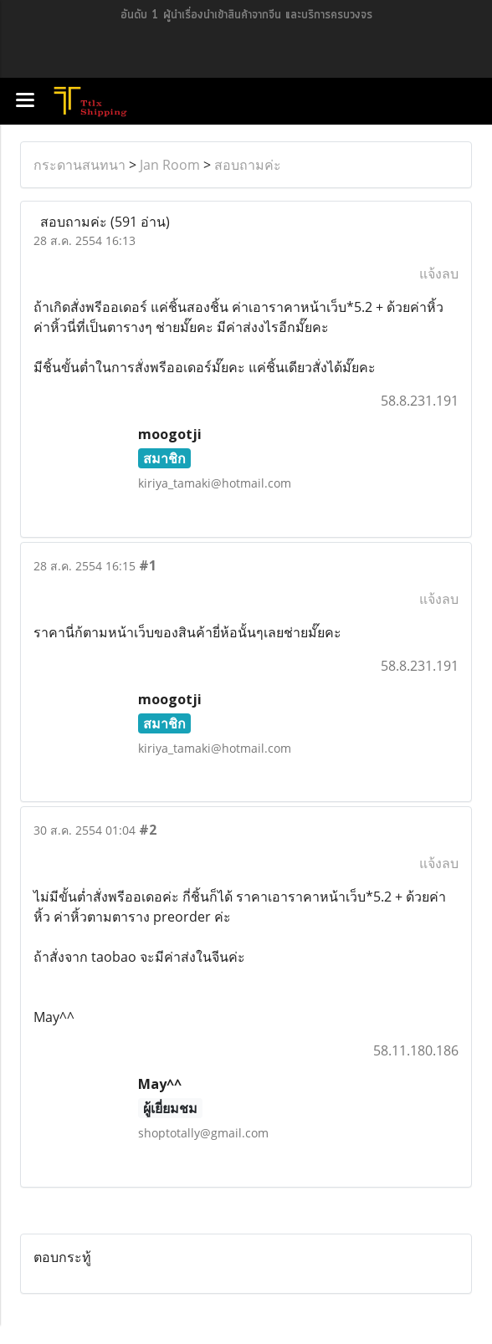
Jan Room (170, 165)
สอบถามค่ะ (247, 165)
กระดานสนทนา (79, 165)
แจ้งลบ (439, 273)
